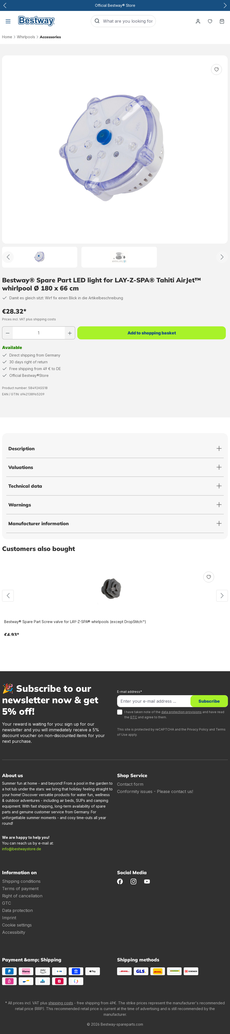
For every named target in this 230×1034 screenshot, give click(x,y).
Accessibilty (13, 932)
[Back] (8, 257)
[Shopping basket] (222, 21)
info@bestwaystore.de (21, 849)
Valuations (20, 467)
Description (21, 449)
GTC (133, 717)
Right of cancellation (22, 895)
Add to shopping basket (151, 332)
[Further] (222, 257)
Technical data (25, 486)
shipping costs (60, 1003)
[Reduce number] (7, 332)
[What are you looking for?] (129, 21)
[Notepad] (210, 21)
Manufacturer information (38, 523)
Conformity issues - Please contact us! (155, 791)
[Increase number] (70, 332)
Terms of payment (20, 888)
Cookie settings (17, 925)
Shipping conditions (21, 881)
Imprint (9, 917)
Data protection (17, 910)
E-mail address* (129, 692)
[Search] (97, 21)
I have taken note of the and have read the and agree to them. (174, 714)
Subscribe (209, 701)
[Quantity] (39, 332)
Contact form (130, 784)
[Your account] (198, 21)
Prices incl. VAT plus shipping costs (29, 319)
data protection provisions (181, 712)
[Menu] (8, 21)
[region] (115, 161)
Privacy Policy (197, 729)
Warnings (19, 505)
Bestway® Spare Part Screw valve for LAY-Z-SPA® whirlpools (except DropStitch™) (75, 621)
